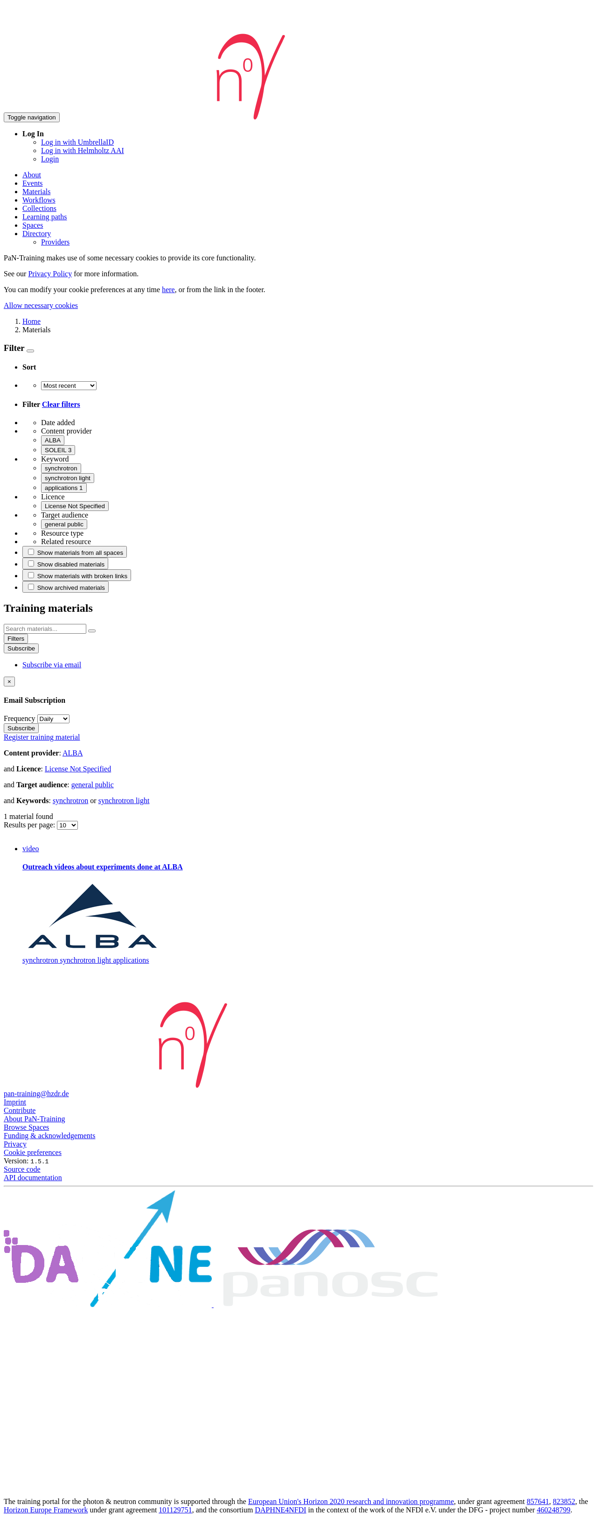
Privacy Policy (50, 274)
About (31, 175)
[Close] (9, 681)
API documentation (33, 1178)
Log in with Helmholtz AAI (82, 150)
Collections (39, 208)
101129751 (175, 1510)
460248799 (553, 1510)
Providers (55, 242)
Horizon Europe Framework (46, 1510)
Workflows (39, 200)
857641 (538, 1501)
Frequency (19, 718)
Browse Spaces (26, 1127)
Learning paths (44, 217)
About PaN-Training (34, 1119)
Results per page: (30, 825)
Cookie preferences (33, 1152)
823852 (564, 1501)
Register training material (42, 737)
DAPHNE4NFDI (280, 1510)
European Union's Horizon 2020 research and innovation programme (351, 1501)
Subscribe (21, 648)
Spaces (32, 225)
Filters (15, 638)
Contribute (19, 1110)
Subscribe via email (51, 665)
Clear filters (61, 404)
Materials (36, 192)
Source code (22, 1169)
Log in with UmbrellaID (77, 142)
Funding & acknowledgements (49, 1136)
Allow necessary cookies (41, 305)
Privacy (15, 1144)
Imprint (15, 1102)
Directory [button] (36, 234)
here (168, 290)
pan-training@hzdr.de (36, 1094)
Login (50, 159)
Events (32, 183)
